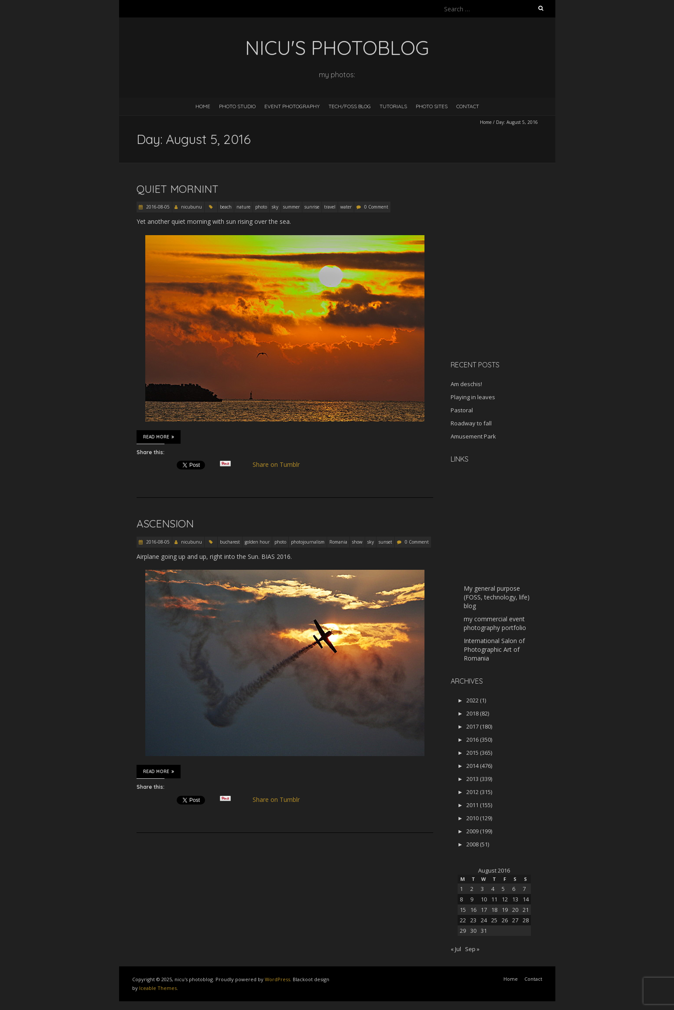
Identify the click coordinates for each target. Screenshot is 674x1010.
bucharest (230, 542)
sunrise (311, 207)
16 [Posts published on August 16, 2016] (473, 910)
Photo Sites (432, 106)
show (357, 542)
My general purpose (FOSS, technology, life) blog (497, 597)
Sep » (472, 949)
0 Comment (376, 207)
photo (261, 207)
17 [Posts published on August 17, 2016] (484, 910)
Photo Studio (237, 106)
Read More (158, 436)
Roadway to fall (471, 423)
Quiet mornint (178, 188)
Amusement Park (473, 436)
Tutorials (393, 106)
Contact (467, 106)
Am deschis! (466, 384)
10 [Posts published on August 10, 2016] (484, 899)
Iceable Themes (158, 988)
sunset (385, 542)
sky (275, 207)
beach (226, 207)
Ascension (165, 523)
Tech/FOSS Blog (349, 106)
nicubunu (191, 207)
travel (329, 207)
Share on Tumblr (279, 465)
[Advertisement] (505, 291)
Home (202, 106)
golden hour (257, 542)
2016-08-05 (157, 207)
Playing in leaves (473, 397)
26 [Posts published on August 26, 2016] (505, 920)
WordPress (277, 979)
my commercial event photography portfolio (495, 623)
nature (243, 207)
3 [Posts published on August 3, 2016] (482, 889)
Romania (338, 542)
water (346, 207)
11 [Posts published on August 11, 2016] (494, 899)
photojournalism (308, 542)
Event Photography (292, 106)
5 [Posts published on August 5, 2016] (503, 889)
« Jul (456, 949)
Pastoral (462, 410)
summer (291, 207)
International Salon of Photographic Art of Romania (494, 649)
